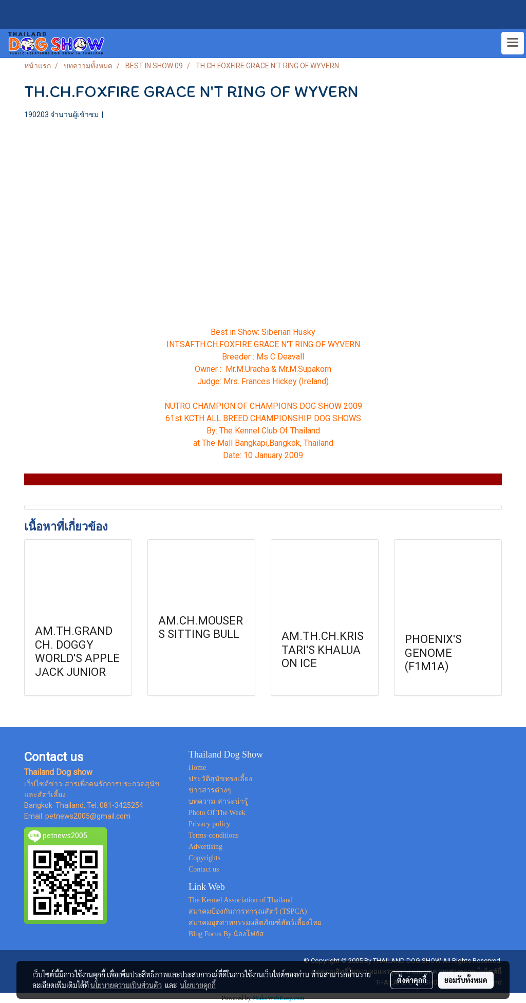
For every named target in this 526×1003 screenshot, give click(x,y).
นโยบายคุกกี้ (198, 985)
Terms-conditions (214, 835)
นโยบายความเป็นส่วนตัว (126, 985)
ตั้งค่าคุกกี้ (411, 980)
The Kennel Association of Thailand (241, 900)
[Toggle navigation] (512, 43)
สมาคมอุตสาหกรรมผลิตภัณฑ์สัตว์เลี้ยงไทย (255, 922)
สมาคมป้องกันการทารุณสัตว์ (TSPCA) (248, 911)
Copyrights (204, 858)
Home (197, 767)
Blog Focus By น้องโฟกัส (227, 934)
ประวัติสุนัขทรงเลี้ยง (220, 779)
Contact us (204, 869)
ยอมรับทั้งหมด (465, 980)
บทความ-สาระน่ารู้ (218, 801)
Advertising (205, 846)
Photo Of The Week (217, 813)
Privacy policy (209, 824)
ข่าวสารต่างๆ (210, 790)
